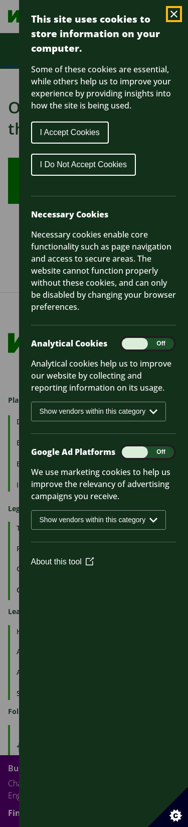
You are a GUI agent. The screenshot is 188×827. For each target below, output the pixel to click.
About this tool (62, 561)
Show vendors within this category (99, 411)
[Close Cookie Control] (174, 14)
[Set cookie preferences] (168, 807)
